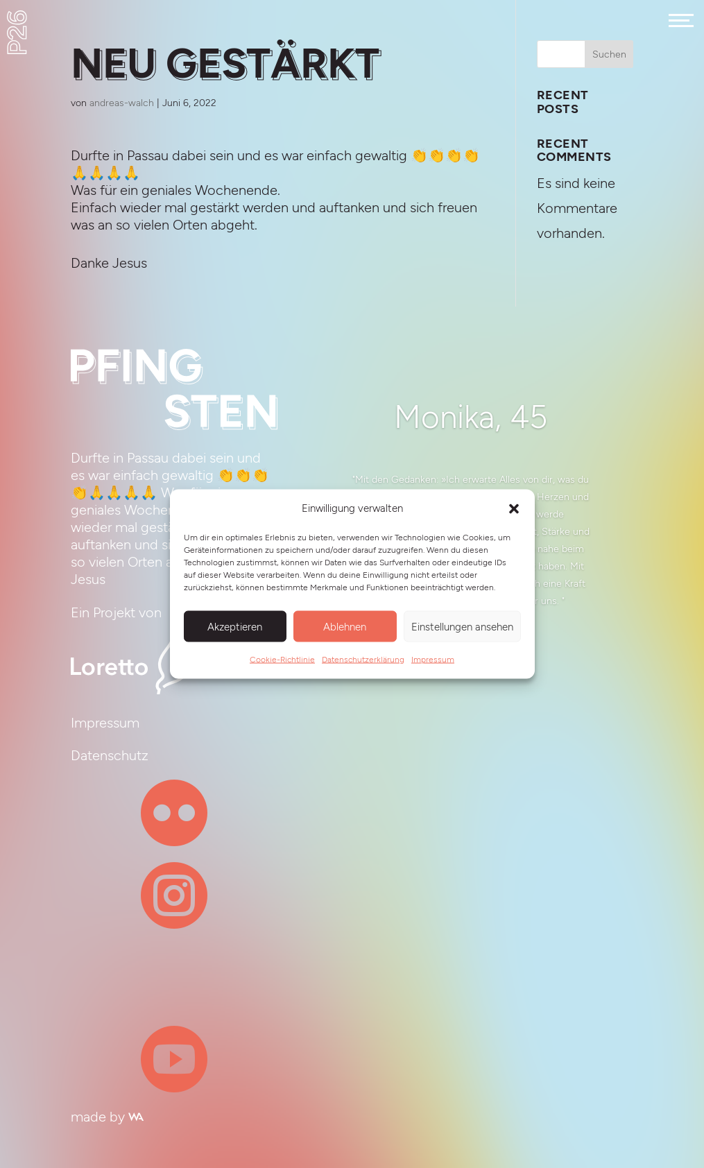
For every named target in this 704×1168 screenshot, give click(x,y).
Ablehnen (344, 626)
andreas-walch (121, 103)
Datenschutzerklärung (363, 659)
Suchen (609, 54)
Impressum (432, 659)
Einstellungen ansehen (462, 626)
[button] (514, 508)
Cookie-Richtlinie (282, 659)
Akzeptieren (234, 626)
